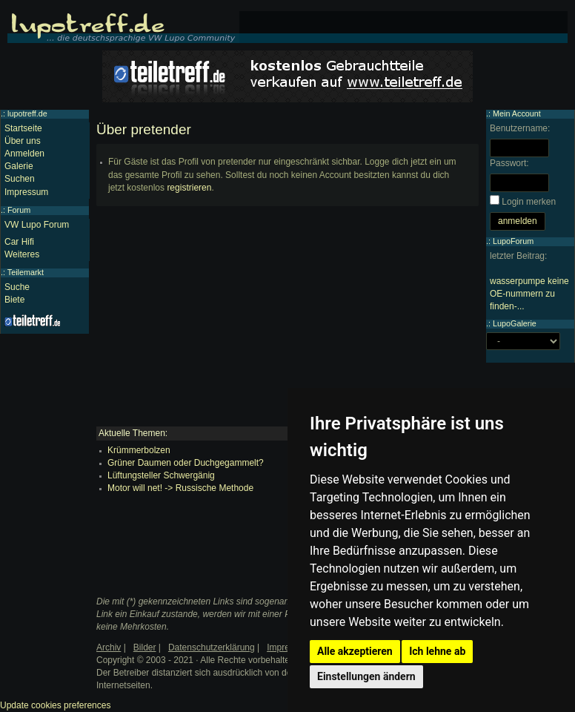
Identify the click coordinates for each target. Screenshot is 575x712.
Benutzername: (520, 128)
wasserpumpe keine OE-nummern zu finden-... (529, 294)
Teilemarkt (25, 272)
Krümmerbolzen (138, 450)
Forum (18, 209)
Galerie (18, 166)
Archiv (108, 647)
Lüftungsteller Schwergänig (161, 475)
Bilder (144, 647)
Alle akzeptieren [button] (355, 651)
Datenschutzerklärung (211, 647)
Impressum (26, 192)
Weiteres (21, 254)
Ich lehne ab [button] (437, 651)
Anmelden (24, 153)
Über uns (22, 141)
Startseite (23, 128)
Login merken (529, 202)
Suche (17, 287)
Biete (14, 299)
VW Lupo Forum (36, 225)
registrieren (189, 187)
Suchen (19, 179)
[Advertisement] (287, 322)
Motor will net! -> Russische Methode (180, 488)
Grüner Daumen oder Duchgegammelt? (185, 463)
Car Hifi (19, 242)
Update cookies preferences (55, 705)
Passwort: (509, 163)
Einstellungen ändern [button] (366, 676)
